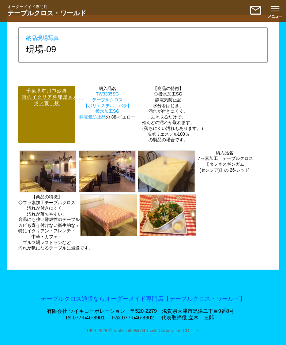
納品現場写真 (42, 38)
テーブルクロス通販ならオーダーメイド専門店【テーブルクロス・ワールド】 (143, 299)
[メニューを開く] (275, 11)
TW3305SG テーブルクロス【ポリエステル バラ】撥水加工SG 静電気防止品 (105, 105)
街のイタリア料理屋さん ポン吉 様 (52, 100)
